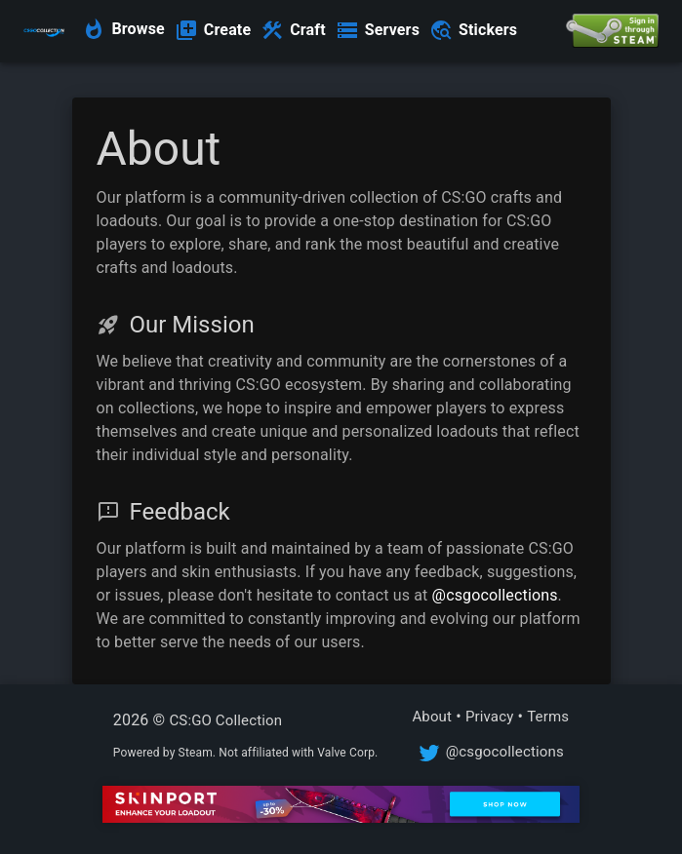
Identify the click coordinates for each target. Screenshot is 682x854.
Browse (137, 28)
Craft (308, 29)
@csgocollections (495, 595)
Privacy (489, 716)
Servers (392, 29)
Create (227, 29)
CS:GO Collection (225, 720)
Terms (548, 716)
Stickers (488, 29)
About (432, 716)
